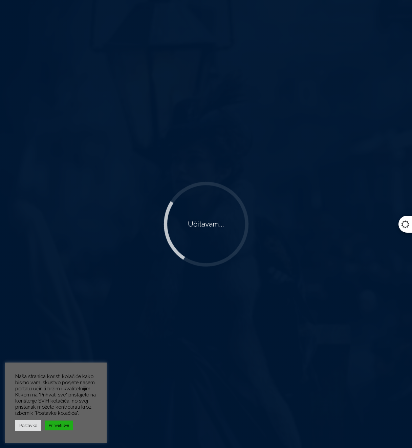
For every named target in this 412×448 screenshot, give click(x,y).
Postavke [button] (28, 425)
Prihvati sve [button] (59, 425)
